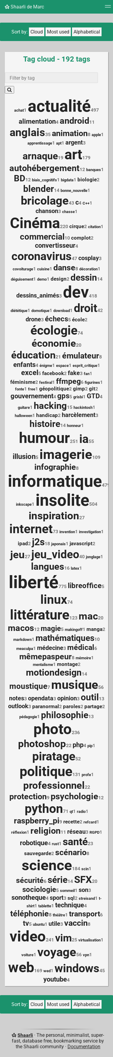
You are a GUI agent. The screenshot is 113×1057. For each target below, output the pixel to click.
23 (90, 843)
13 (101, 699)
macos (21, 628)
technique (69, 905)
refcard (89, 822)
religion (45, 831)
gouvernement (32, 396)
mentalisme (43, 664)
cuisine (43, 269)
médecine (50, 647)
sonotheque (28, 897)
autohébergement (44, 168)
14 (56, 190)
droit (85, 308)
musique (74, 685)
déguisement (22, 279)
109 (96, 457)
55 (91, 441)
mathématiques (65, 638)
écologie (53, 330)
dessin (84, 277)
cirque (76, 226)
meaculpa (24, 648)
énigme (45, 365)
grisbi (78, 397)
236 (76, 732)
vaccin (76, 923)
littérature (39, 615)
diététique (19, 310)
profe (86, 774)
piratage (53, 756)
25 (74, 940)
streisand (87, 898)
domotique (40, 310)
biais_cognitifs (44, 180)
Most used (58, 32)
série (57, 879)
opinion (67, 698)
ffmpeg (68, 381)
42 (100, 310)
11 (92, 122)
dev (76, 292)
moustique (28, 686)
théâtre (59, 915)
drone (33, 319)
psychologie (74, 796)
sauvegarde (37, 853)
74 (80, 333)
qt (71, 811)
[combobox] (51, 77)
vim (63, 938)
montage (67, 664)
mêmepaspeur (45, 656)
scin (85, 869)
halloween (23, 415)
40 (82, 556)
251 (74, 441)
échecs (56, 319)
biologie (87, 180)
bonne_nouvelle (74, 190)
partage (93, 706)
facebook (53, 373)
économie (54, 343)
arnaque (40, 156)
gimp (79, 389)
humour (44, 438)
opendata (40, 698)
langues (47, 566)
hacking (50, 405)
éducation (33, 355)
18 (47, 543)
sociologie (39, 889)
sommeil (67, 890)
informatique (55, 481)
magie (51, 628)
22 (68, 745)
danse (64, 267)
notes (16, 698)
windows (77, 968)
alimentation (37, 121)
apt (58, 143)
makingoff (74, 629)
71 (65, 811)
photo (52, 729)
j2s (38, 542)
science (47, 865)
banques (93, 169)
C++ (86, 203)
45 (102, 970)
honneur (74, 425)
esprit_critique (85, 365)
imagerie (65, 454)
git (92, 389)
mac (88, 616)
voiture (27, 955)
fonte (19, 389)
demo (42, 279)
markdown (22, 639)
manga (94, 629)
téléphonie (29, 913)
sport (57, 897)
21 (58, 357)
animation (70, 133)
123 (73, 618)
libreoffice (85, 585)
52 (78, 759)
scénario (70, 852)
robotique (34, 843)
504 (93, 504)
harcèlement (79, 415)
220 (64, 226)
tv (26, 923)
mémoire (83, 658)
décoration (88, 269)
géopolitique (54, 389)
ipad (23, 543)
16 (67, 568)
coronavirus (41, 256)
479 (106, 485)
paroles (71, 706)
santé (75, 842)
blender (38, 188)
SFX (83, 879)
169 (38, 970)
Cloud (36, 32)
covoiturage (23, 269)
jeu (17, 555)
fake (74, 373)
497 (95, 110)
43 (71, 203)
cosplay (88, 258)
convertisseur (55, 245)
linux (53, 599)
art (73, 154)
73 (55, 531)
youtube (55, 979)
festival (45, 382)
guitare (24, 407)
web (21, 967)
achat (19, 110)
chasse (68, 211)
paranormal (45, 706)
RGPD (94, 832)
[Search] (9, 90)
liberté (33, 582)
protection (28, 796)
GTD (93, 396)
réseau (76, 831)
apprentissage (39, 143)
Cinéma (35, 223)
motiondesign (54, 672)
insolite (62, 500)
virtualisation (89, 940)
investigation (90, 532)
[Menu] (108, 8)
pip (90, 745)
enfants (24, 364)
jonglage (93, 557)
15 (69, 407)
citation (94, 226)
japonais (58, 544)
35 (48, 134)
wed (47, 971)
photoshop (42, 744)
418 (93, 296)
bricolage (45, 200)
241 (50, 940)
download (61, 310)
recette (71, 822)
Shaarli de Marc (24, 7)
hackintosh (83, 407)
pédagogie (28, 717)
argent (74, 142)
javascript (81, 543)
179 (86, 158)
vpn (86, 955)
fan (86, 373)
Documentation (83, 1046)
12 (82, 169)
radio (81, 811)
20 (78, 345)
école (78, 320)
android (74, 121)
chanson (47, 211)
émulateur (80, 355)
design (59, 279)
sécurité (30, 880)
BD (19, 178)
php (78, 745)
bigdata (67, 180)
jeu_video (55, 554)
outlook (18, 706)
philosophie (64, 715)
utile (54, 923)
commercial (42, 237)
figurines (92, 382)
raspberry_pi (36, 821)
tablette (44, 906)
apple (96, 134)
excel (29, 372)
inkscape (24, 504)
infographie (55, 467)
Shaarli (25, 1035)
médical (80, 647)
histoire (45, 424)
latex (75, 568)
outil (90, 697)
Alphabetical (87, 32)
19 (60, 158)
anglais (27, 132)
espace (62, 365)
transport (84, 913)
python (44, 808)
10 (67, 238)
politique (46, 771)
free (31, 389)
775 (62, 586)
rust (55, 844)
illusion (24, 456)
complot (81, 238)
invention (67, 532)
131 (76, 774)
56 (101, 687)
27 (82, 518)
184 (76, 868)
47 (74, 258)
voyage (56, 952)
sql (71, 898)
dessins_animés (37, 295)
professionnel (54, 785)
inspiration (54, 516)
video (28, 936)
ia (84, 439)
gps (63, 396)
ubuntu (39, 924)
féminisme (22, 382)
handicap (47, 415)
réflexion (19, 832)
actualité (59, 106)
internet (31, 529)
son (83, 889)
